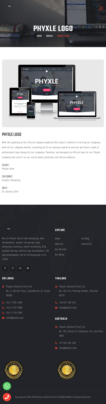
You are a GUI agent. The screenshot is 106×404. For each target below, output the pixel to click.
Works (49, 36)
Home (39, 36)
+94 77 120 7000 (14, 313)
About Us (59, 244)
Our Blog (85, 239)
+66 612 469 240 (67, 303)
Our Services (61, 249)
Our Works (59, 255)
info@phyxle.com (15, 318)
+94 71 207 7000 (14, 308)
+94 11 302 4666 (14, 303)
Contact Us (87, 244)
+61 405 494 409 (67, 343)
